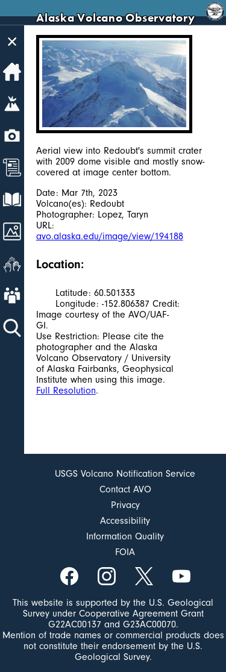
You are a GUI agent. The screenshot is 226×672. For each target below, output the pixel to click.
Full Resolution (66, 390)
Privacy (125, 505)
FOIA (125, 552)
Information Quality (125, 536)
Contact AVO (125, 489)
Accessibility (125, 520)
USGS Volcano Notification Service (125, 473)
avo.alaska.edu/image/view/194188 (109, 236)
